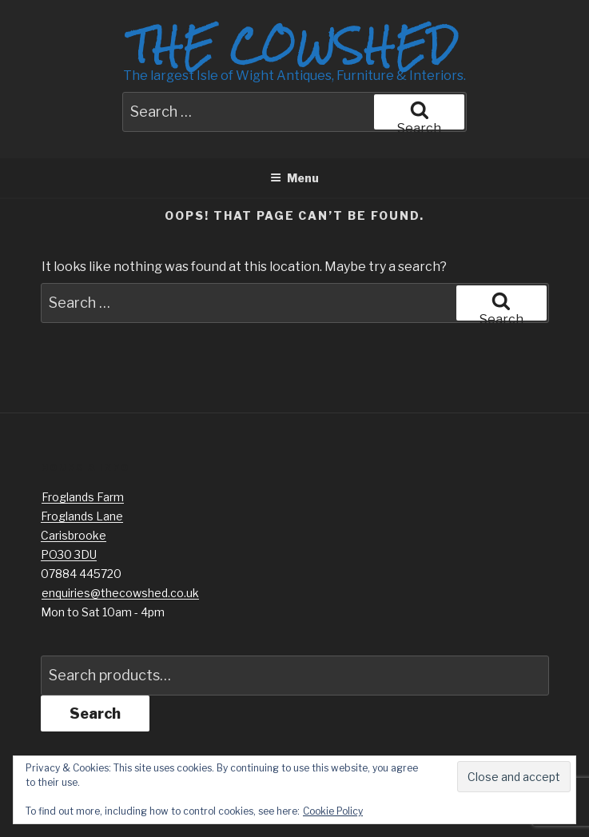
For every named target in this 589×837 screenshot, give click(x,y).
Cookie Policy (333, 811)
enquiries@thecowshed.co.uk (120, 593)
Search (95, 713)
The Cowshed (294, 45)
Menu (294, 178)
